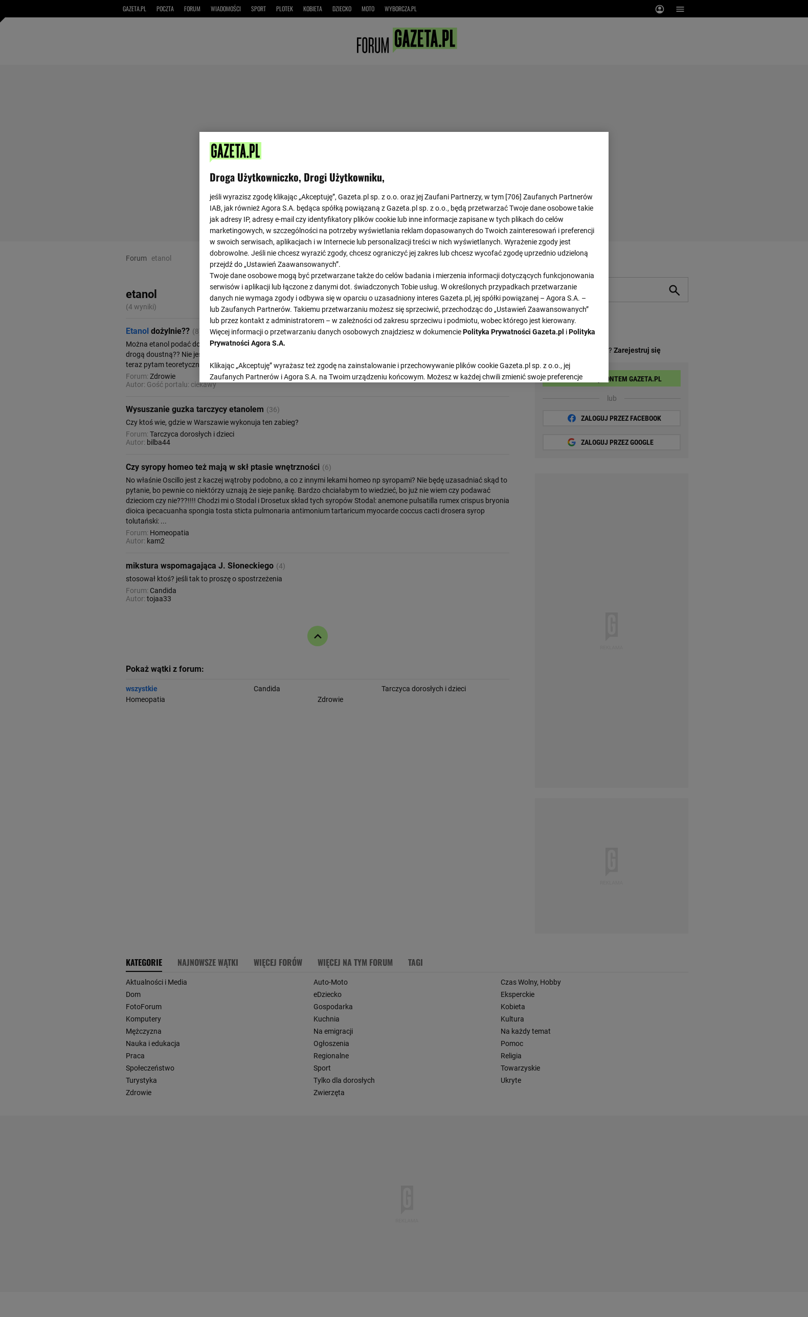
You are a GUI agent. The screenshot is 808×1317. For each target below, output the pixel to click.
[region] (404, 256)
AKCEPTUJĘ (564, 362)
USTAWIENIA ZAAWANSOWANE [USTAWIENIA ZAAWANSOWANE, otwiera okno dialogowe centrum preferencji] (276, 362)
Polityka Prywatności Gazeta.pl (513, 332)
